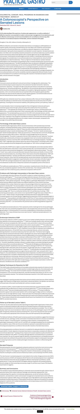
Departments (32, 8)
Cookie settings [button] (70, 409)
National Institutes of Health (29, 391)
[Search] (60, 2)
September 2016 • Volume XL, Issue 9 (10, 25)
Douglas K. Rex (5, 28)
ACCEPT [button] (40, 411)
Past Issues (45, 8)
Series (21, 8)
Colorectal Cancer (16, 391)
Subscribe (57, 8)
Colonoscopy (5, 391)
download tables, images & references (14, 386)
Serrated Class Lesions (44, 391)
